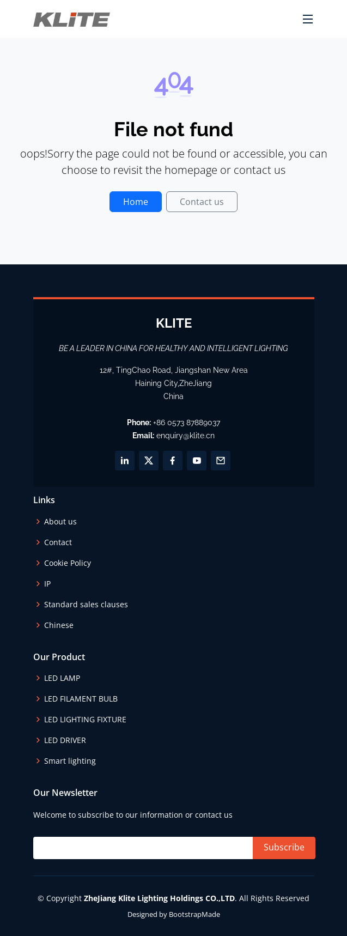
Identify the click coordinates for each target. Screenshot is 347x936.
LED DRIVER (65, 740)
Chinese (59, 625)
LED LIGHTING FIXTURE (85, 719)
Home (135, 202)
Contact (58, 542)
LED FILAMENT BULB (81, 699)
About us (60, 522)
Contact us (202, 202)
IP (47, 584)
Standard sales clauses (86, 604)
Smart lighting (70, 761)
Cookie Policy (67, 563)
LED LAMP (62, 678)
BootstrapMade (194, 914)
